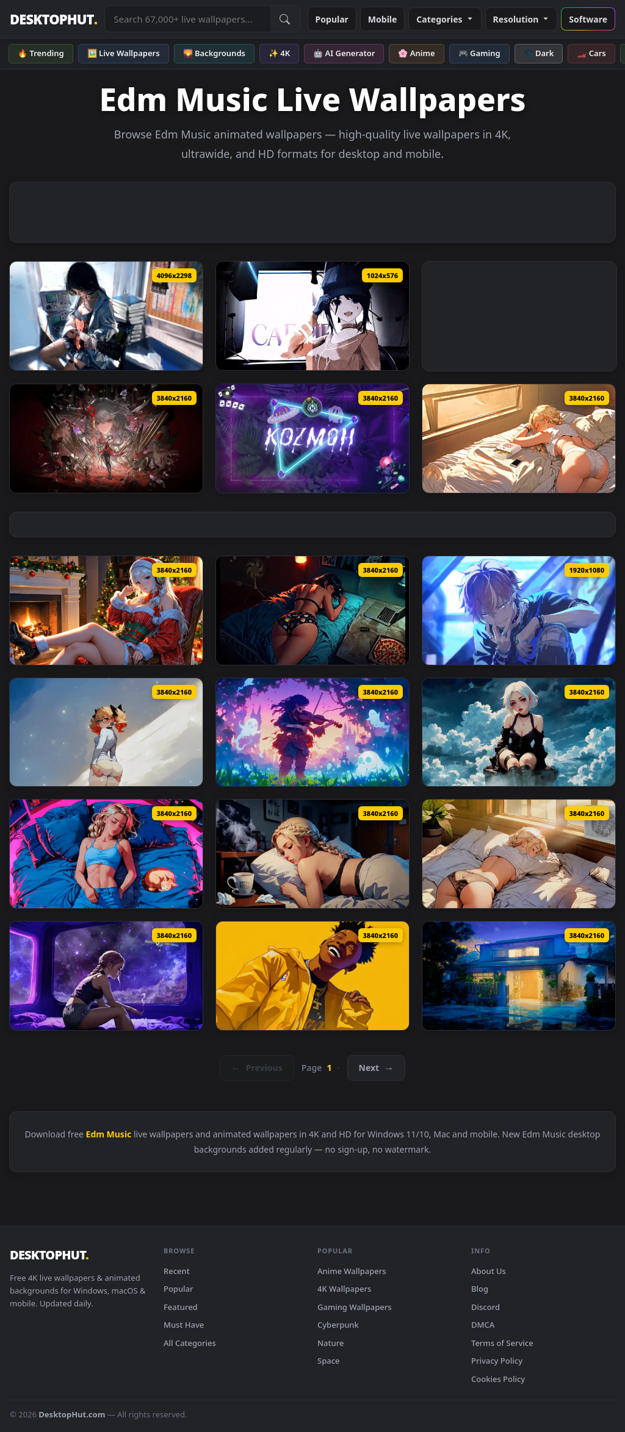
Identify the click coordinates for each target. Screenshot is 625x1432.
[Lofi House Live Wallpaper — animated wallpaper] (519, 976)
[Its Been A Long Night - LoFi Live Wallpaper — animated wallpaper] (519, 438)
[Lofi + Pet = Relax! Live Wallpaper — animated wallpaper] (106, 854)
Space (328, 1360)
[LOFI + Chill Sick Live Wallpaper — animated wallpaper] (312, 854)
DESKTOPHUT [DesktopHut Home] (53, 19)
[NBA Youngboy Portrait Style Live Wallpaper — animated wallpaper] (312, 976)
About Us (488, 1271)
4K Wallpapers (344, 1288)
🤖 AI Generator (344, 53)
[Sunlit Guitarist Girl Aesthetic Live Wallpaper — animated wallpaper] (106, 316)
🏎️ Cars (591, 53)
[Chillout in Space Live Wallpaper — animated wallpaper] (106, 976)
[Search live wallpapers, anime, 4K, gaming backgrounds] (187, 19)
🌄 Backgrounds (214, 53)
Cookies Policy (498, 1378)
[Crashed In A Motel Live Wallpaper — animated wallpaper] (312, 610)
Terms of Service (502, 1342)
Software (588, 19)
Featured (181, 1306)
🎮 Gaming (479, 53)
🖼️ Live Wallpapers (123, 53)
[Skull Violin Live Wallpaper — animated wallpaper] (312, 732)
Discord (485, 1306)
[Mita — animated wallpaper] (312, 316)
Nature (330, 1342)
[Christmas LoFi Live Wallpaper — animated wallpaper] (106, 610)
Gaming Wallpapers (354, 1306)
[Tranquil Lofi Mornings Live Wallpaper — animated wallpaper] (106, 732)
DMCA (482, 1324)
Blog (479, 1288)
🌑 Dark (539, 53)
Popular (332, 19)
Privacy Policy (496, 1360)
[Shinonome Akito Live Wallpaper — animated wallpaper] (519, 610)
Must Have (184, 1324)
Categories (444, 19)
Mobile (382, 19)
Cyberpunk (338, 1324)
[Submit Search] (285, 19)
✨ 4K (279, 53)
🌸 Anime (416, 53)
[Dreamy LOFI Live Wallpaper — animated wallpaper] (519, 732)
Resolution (521, 19)
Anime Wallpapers (351, 1271)
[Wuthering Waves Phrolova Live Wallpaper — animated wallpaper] (106, 438)
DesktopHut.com (71, 1414)
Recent (177, 1271)
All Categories (190, 1342)
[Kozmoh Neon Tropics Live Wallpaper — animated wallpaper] (312, 438)
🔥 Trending (41, 53)
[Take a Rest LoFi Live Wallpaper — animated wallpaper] (519, 854)
